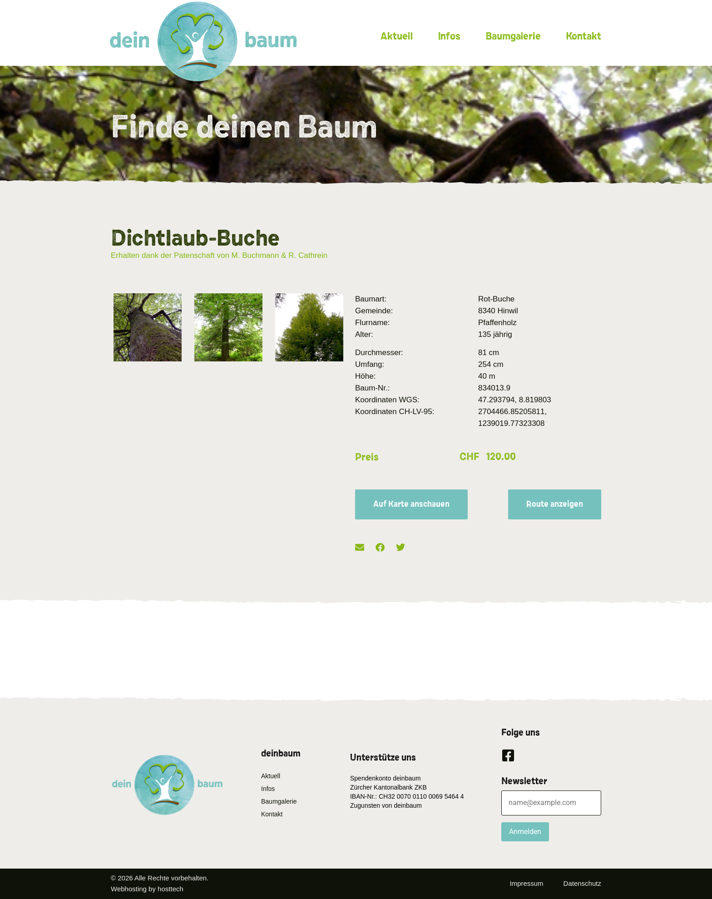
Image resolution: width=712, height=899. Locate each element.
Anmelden (525, 831)
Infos (449, 36)
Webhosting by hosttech (147, 889)
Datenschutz (582, 883)
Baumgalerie (513, 36)
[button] (359, 548)
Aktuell (397, 36)
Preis (367, 457)
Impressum (526, 883)
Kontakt (583, 36)
